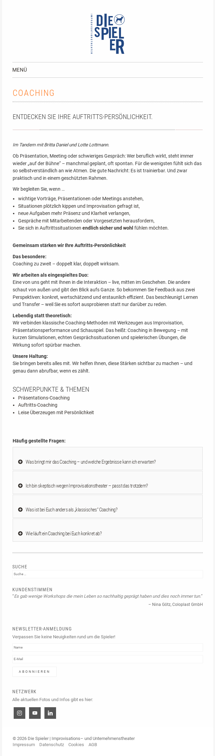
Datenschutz (51, 744)
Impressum (24, 744)
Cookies (76, 744)
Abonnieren (34, 671)
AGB (93, 744)
